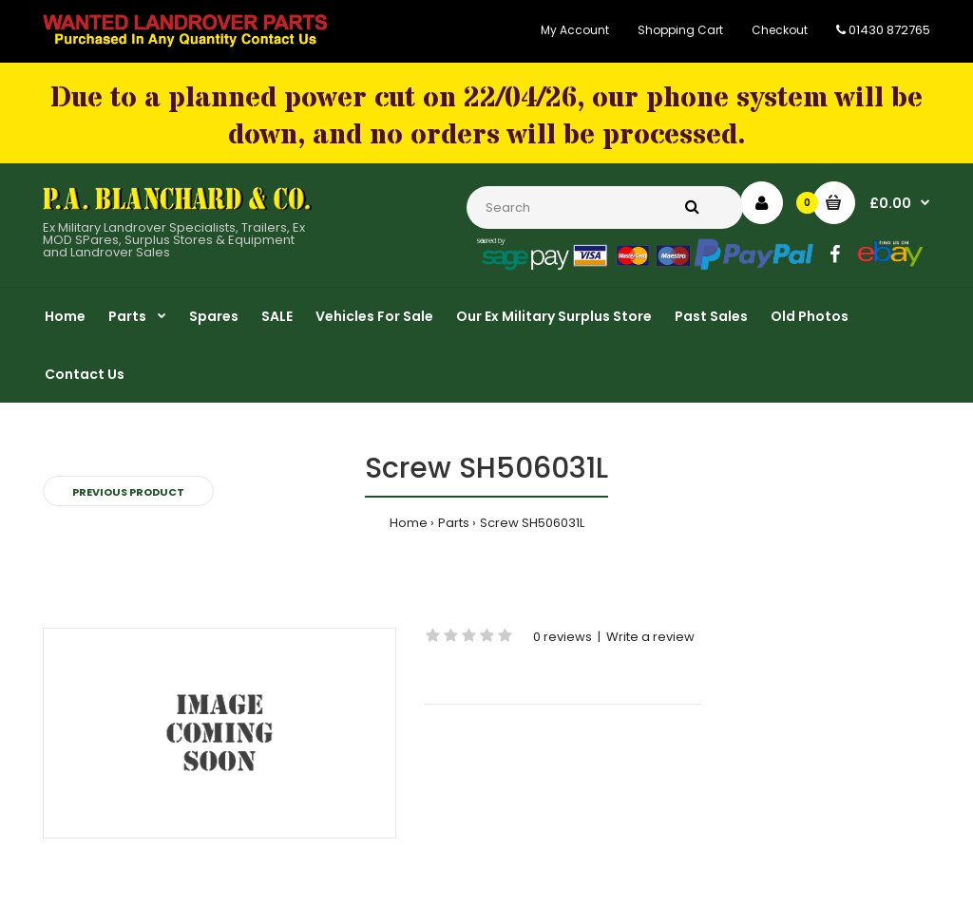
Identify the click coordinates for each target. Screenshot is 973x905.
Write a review (650, 637)
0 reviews (562, 637)
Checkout (780, 30)
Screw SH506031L (532, 523)
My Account (575, 30)
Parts (453, 523)
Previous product (128, 492)
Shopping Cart (680, 30)
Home (409, 523)
